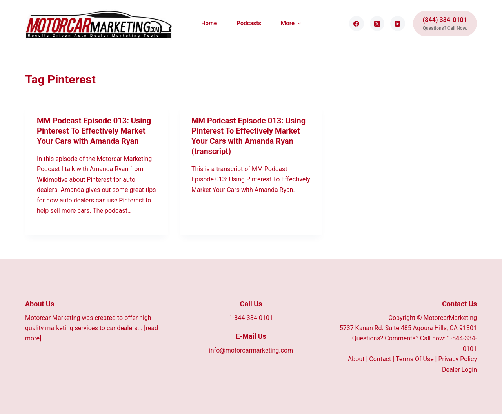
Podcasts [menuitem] (248, 23)
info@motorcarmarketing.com (251, 350)
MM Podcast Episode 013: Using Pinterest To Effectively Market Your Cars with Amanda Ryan (94, 131)
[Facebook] (356, 23)
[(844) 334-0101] (445, 23)
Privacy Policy (457, 359)
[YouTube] (397, 23)
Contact (380, 359)
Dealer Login (459, 369)
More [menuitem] (291, 23)
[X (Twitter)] (377, 23)
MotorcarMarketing (450, 318)
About (356, 359)
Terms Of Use (415, 359)
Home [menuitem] (209, 23)
